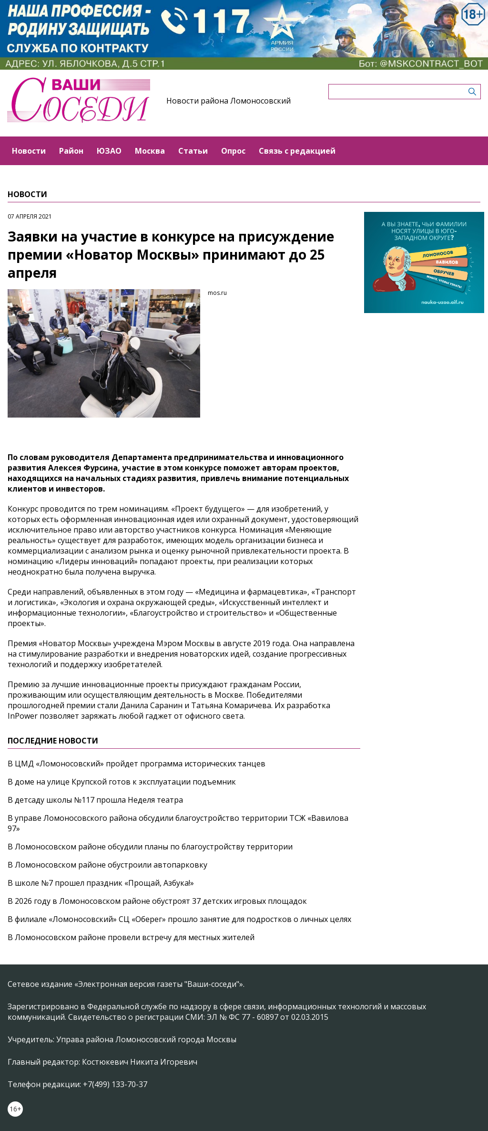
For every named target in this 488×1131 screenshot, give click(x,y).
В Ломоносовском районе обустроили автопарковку (107, 864)
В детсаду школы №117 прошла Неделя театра (95, 800)
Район (71, 151)
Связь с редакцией (297, 151)
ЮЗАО (109, 151)
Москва (150, 151)
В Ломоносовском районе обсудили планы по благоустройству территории (150, 846)
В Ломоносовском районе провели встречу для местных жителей (131, 937)
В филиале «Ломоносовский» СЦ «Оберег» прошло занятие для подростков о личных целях (179, 919)
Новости (29, 151)
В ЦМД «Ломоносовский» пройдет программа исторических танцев (136, 763)
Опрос (233, 151)
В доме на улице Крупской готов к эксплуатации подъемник (122, 781)
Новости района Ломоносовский (228, 101)
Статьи (193, 151)
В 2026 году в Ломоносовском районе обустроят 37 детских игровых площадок (157, 901)
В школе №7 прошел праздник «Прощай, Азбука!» (101, 883)
